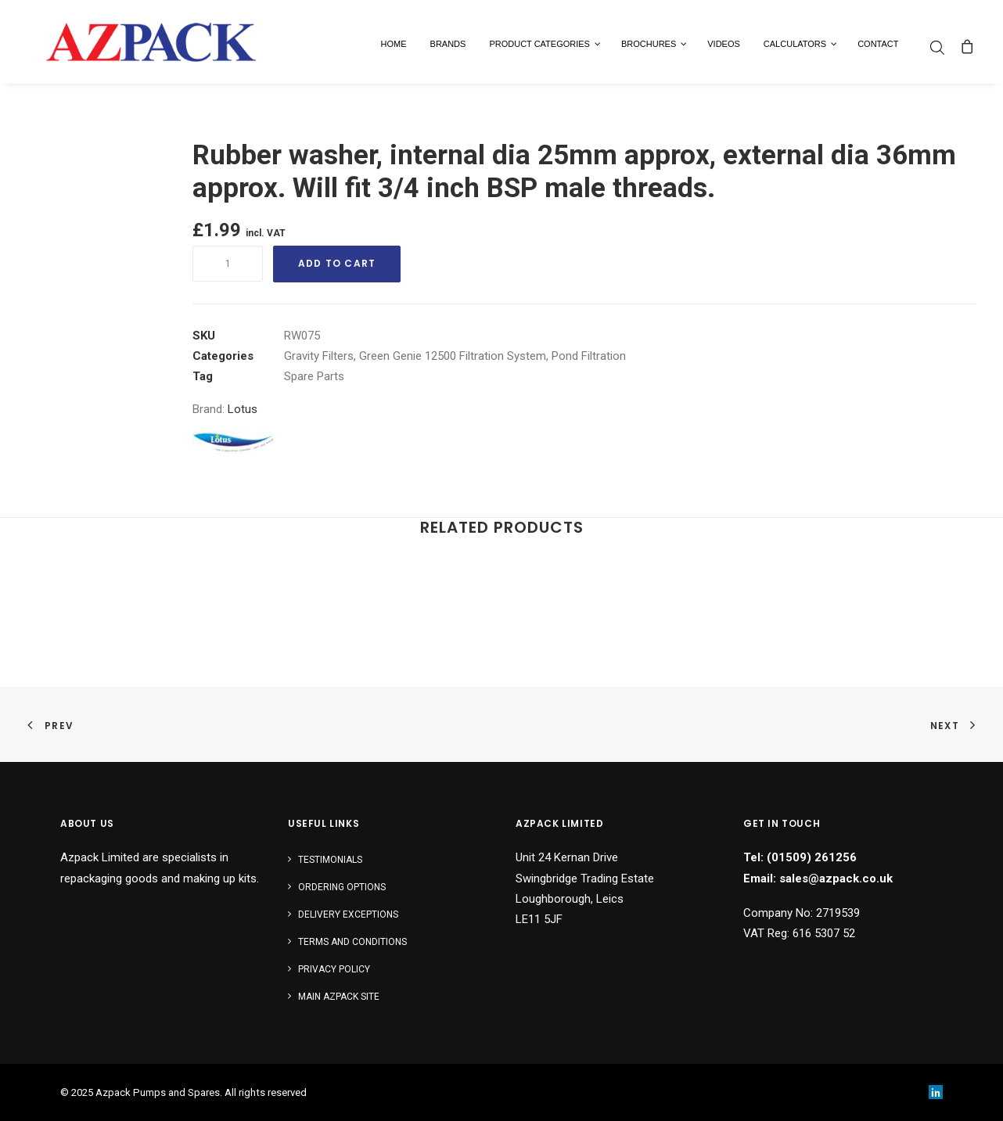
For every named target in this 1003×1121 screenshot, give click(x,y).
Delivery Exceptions (348, 914)
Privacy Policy (334, 969)
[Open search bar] (938, 47)
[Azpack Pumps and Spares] (133, 42)
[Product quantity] (227, 264)
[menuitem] (941, 47)
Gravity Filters (319, 356)
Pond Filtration (589, 356)
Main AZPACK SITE (338, 996)
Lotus (242, 409)
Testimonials (330, 859)
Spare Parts (314, 376)
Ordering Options (342, 887)
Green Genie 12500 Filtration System (452, 356)
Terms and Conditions (352, 941)
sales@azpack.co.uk (836, 878)
